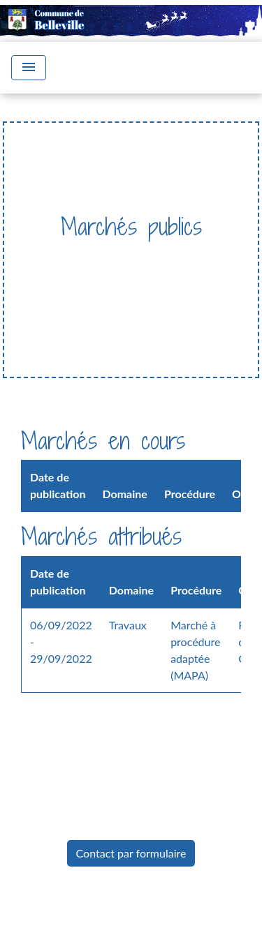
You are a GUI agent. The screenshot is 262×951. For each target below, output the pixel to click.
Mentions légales (126, 908)
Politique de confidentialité (129, 939)
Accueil (51, 256)
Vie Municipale (127, 256)
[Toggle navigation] (28, 67)
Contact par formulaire (131, 853)
